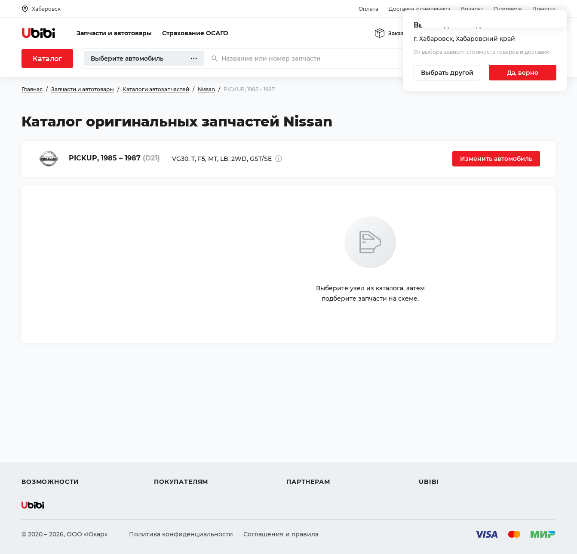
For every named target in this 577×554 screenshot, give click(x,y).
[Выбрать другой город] (447, 72)
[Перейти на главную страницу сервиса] (38, 33)
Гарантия (169, 466)
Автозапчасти (43, 420)
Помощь (544, 9)
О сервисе (508, 9)
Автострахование (49, 435)
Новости (432, 451)
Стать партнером (313, 466)
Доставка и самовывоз (420, 9)
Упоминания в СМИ (450, 466)
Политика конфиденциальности (181, 534)
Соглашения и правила (281, 534)
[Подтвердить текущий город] (522, 72)
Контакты (434, 435)
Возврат (472, 9)
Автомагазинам (311, 435)
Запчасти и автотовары (114, 33)
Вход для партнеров (319, 451)
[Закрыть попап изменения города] (556, 21)
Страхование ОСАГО (195, 33)
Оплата (368, 9)
